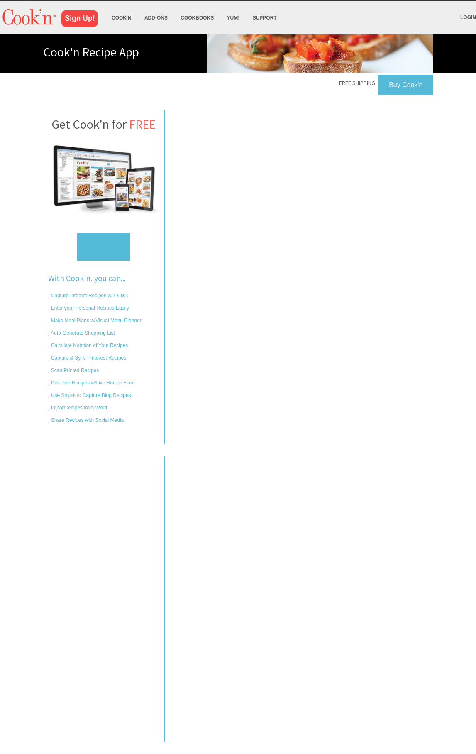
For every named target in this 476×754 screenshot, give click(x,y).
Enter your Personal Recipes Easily (89, 308)
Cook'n (122, 18)
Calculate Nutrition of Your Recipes (89, 345)
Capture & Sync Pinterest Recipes (88, 358)
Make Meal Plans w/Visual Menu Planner (96, 320)
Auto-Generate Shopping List (82, 333)
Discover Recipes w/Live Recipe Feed (92, 383)
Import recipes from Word (78, 408)
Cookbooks (197, 18)
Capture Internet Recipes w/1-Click (89, 296)
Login (468, 17)
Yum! (233, 18)
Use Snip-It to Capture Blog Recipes (90, 395)
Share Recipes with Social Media (87, 420)
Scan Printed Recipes (74, 370)
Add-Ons (156, 18)
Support (265, 18)
